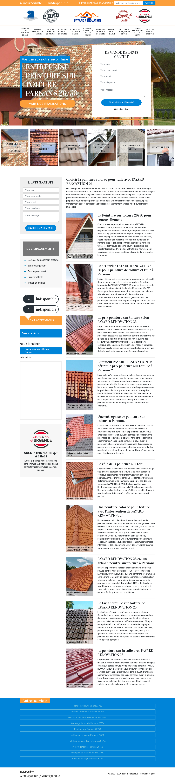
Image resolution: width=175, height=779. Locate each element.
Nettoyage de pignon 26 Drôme (101, 31)
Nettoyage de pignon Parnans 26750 (87, 735)
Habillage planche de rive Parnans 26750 (87, 741)
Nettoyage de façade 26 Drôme (124, 31)
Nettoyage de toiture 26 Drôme (63, 31)
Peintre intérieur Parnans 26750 (87, 706)
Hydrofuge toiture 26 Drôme (75, 31)
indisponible (31, 3)
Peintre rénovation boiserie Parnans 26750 (87, 717)
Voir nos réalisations (47, 103)
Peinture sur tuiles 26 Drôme (25, 31)
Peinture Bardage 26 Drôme (150, 31)
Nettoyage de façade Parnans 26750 (88, 723)
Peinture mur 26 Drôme (112, 31)
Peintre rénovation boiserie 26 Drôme (137, 31)
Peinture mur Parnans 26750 (87, 729)
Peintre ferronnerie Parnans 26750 (88, 711)
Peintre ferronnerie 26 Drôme (37, 31)
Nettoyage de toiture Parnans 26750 (87, 753)
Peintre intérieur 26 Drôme (50, 31)
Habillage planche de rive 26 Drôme (88, 31)
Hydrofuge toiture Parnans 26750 (87, 747)
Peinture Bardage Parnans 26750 (87, 758)
